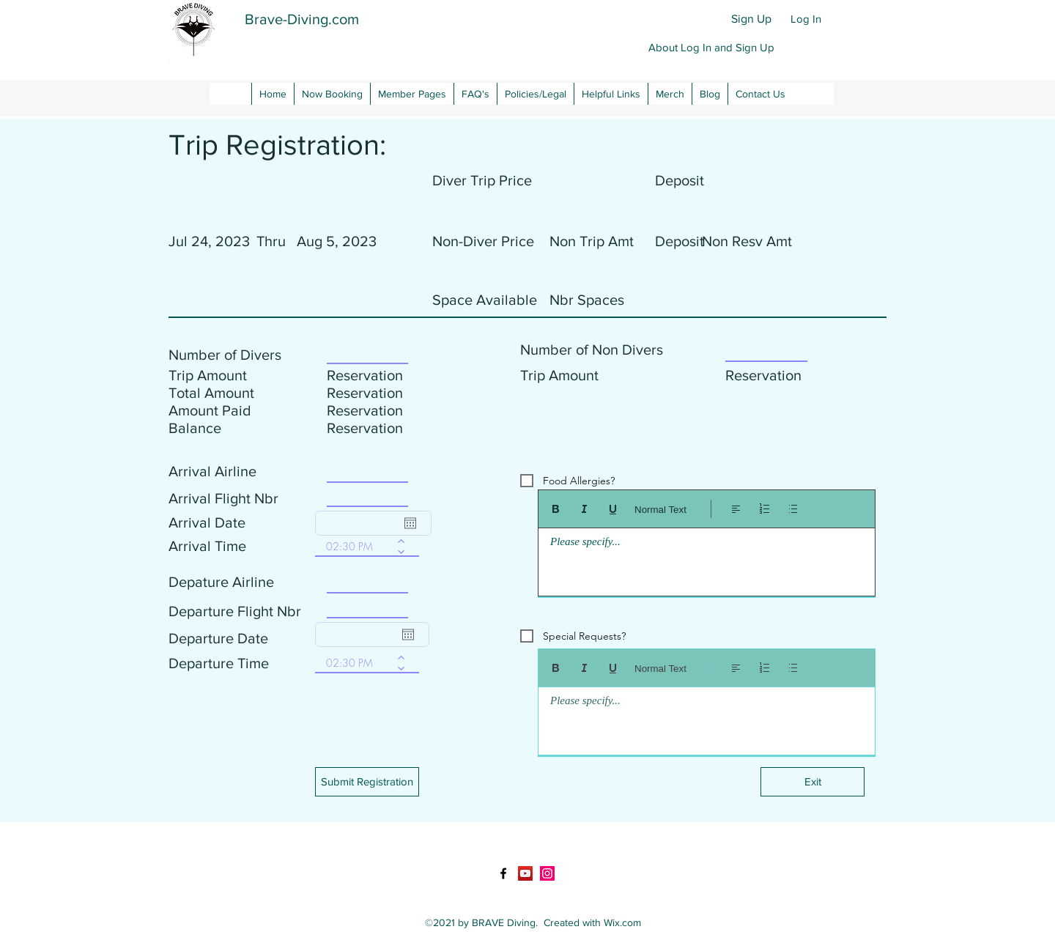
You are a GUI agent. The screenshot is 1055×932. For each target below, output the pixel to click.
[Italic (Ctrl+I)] (584, 508)
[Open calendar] (410, 523)
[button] (711, 47)
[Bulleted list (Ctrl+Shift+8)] (793, 508)
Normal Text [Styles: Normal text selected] (660, 509)
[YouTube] (525, 873)
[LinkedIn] (547, 873)
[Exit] (812, 781)
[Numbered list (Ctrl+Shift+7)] (764, 508)
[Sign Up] (751, 19)
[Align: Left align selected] (736, 508)
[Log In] (805, 19)
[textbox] (706, 557)
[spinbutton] (356, 546)
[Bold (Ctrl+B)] (555, 508)
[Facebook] (503, 873)
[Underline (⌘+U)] (612, 508)
